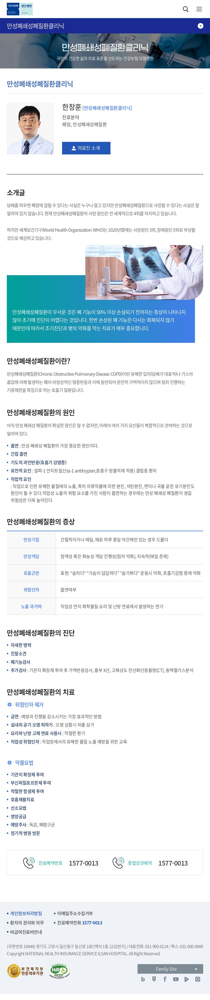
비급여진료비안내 (26, 932)
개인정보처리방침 (26, 913)
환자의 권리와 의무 (27, 923)
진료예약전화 (79, 923)
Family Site (166, 969)
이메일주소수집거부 (75, 913)
